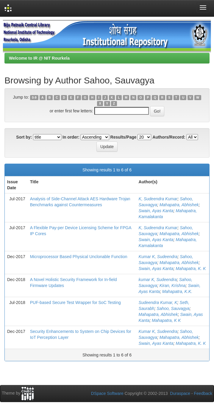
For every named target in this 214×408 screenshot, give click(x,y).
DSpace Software (107, 393)
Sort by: (24, 137)
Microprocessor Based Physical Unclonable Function (78, 256)
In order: (71, 137)
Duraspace (180, 393)
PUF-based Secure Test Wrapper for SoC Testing (75, 302)
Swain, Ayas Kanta (156, 210)
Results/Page (123, 137)
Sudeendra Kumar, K (158, 302)
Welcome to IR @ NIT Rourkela (39, 58)
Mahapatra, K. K (191, 268)
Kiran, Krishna (173, 285)
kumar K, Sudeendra (158, 279)
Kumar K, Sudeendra (158, 256)
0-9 (34, 97)
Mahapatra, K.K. (177, 291)
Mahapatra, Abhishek (179, 204)
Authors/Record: (168, 137)
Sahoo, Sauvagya (173, 308)
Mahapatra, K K (166, 320)
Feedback (203, 393)
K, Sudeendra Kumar (158, 198)
